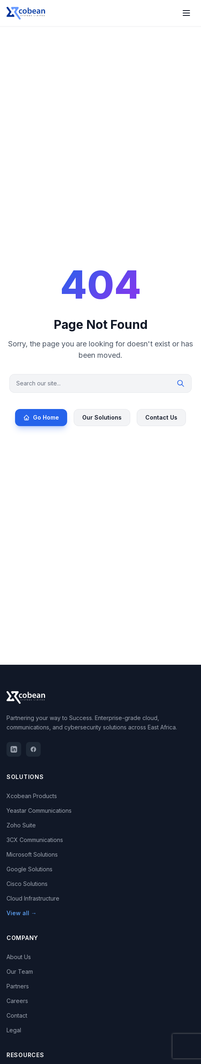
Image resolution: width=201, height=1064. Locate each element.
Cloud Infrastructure (33, 898)
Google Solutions (29, 869)
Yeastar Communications (39, 810)
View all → (22, 913)
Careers (17, 1000)
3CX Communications (35, 839)
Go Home (41, 417)
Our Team (20, 971)
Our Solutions (102, 417)
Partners (18, 986)
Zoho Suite (21, 825)
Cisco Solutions (27, 883)
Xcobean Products (32, 795)
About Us (19, 956)
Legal (14, 1030)
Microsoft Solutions (32, 854)
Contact (17, 1015)
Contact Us (161, 417)
